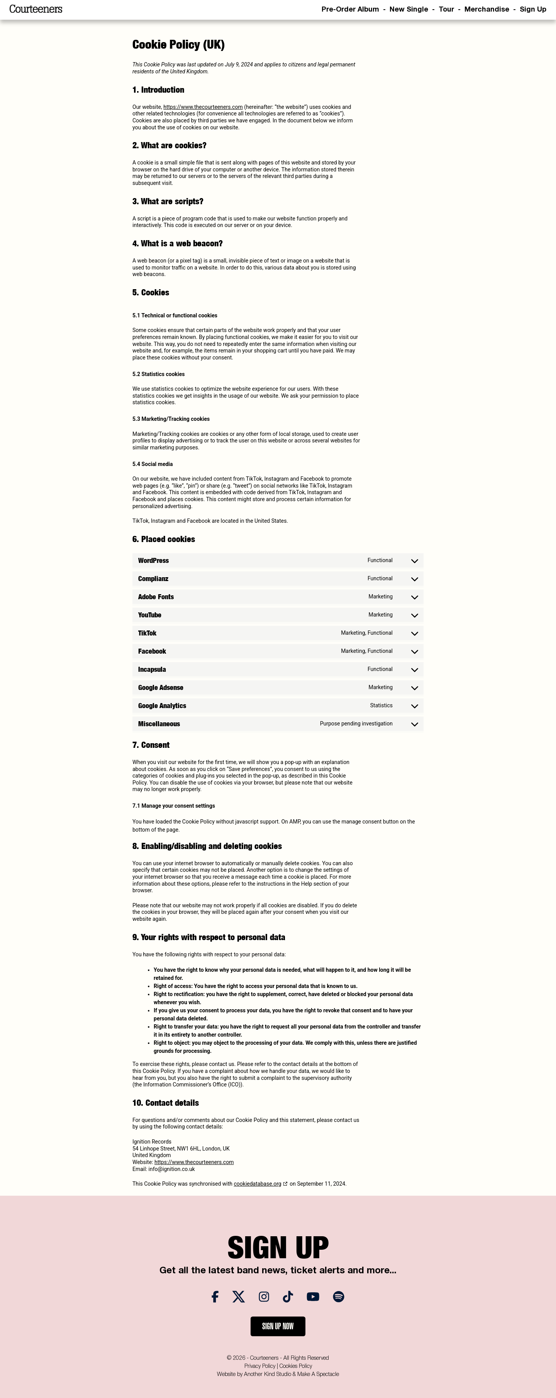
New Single (409, 10)
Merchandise (486, 10)
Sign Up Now (278, 1326)
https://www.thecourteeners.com (202, 107)
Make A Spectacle (318, 1374)
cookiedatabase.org (257, 1184)
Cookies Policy (296, 1366)
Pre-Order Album (350, 10)
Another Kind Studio (267, 1374)
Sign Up (533, 10)
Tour (446, 10)
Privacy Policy (259, 1366)
